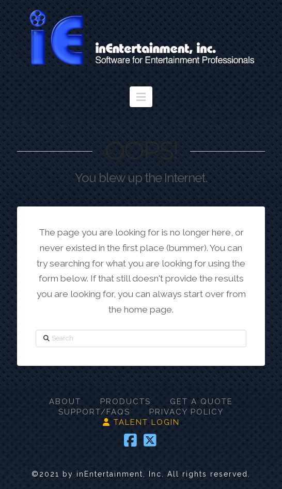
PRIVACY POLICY (186, 412)
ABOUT (65, 401)
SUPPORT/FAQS (94, 412)
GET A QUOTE (201, 401)
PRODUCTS (125, 401)
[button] (141, 96)
